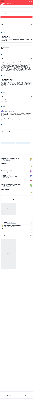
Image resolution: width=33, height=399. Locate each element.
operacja (8, 199)
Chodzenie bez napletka (8, 222)
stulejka (23, 199)
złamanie (3, 200)
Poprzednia (5, 20)
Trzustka (6, 13)
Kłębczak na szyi (6, 235)
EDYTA (4, 180)
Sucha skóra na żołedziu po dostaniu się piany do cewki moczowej (14, 228)
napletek (16, 199)
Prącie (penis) (13, 159)
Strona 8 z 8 (18, 20)
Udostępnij (8, 143)
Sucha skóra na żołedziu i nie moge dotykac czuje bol (10, 158)
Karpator (4, 171)
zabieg (5, 199)
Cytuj (4, 32)
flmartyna (4, 176)
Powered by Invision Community (16, 397)
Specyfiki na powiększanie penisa (6, 170)
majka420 (5, 110)
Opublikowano (7, 37)
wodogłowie (29, 199)
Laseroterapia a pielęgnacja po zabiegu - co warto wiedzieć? (11, 184)
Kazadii (4, 185)
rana (26, 199)
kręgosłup (20, 199)
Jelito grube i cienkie (13, 176)
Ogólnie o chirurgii (12, 185)
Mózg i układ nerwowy (12, 180)
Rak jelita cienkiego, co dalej (5, 175)
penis (12, 200)
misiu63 (4, 159)
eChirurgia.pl (15, 3)
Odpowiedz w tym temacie (16, 16)
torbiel (2, 199)
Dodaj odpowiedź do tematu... (7, 137)
